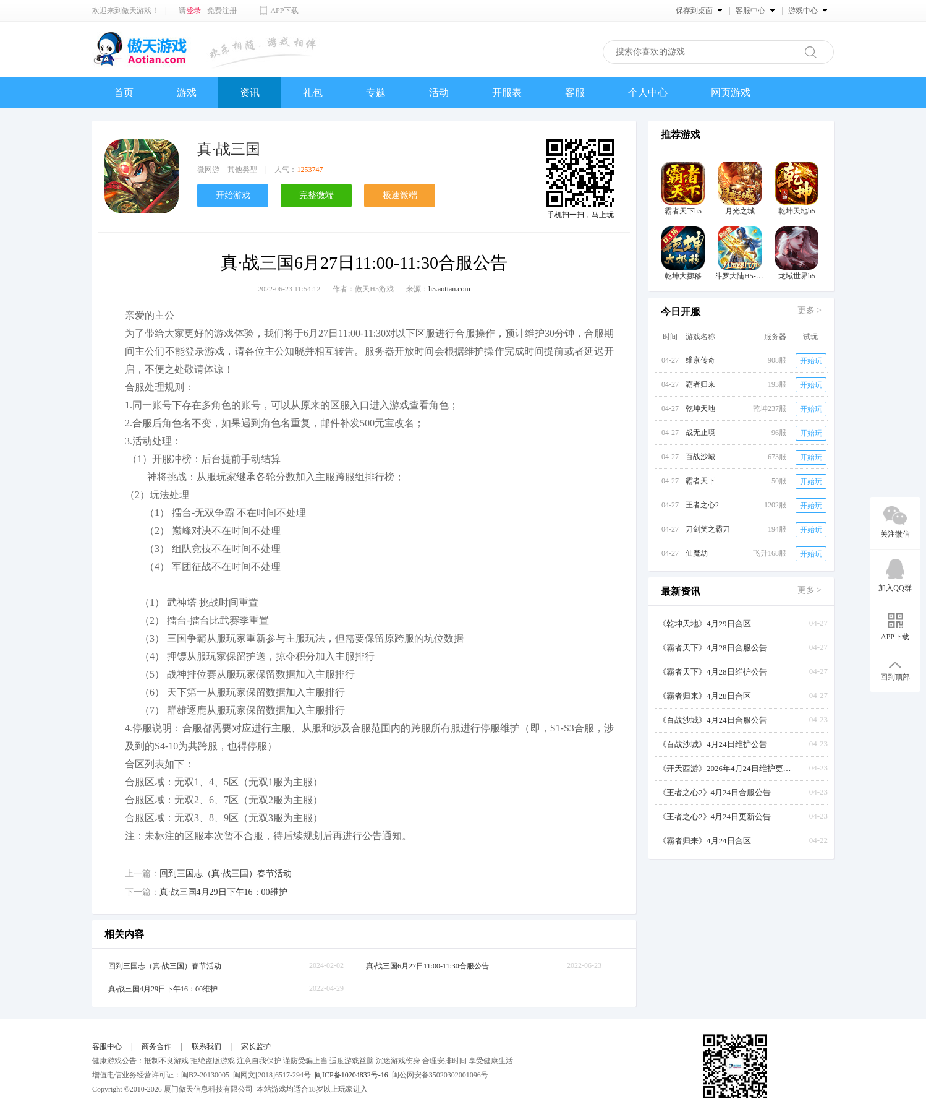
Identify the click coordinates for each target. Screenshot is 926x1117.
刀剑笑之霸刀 (708, 529)
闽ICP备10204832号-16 (351, 1075)
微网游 (208, 169)
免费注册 (222, 10)
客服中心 (107, 1046)
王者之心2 (702, 505)
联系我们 (206, 1046)
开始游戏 (233, 195)
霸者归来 (700, 384)
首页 (124, 92)
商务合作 (156, 1046)
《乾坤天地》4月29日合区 (704, 623)
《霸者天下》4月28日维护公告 (712, 671)
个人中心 (648, 92)
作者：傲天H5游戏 (363, 289)
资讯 (250, 92)
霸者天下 (700, 481)
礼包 (313, 92)
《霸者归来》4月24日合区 (704, 840)
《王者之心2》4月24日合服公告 (714, 792)
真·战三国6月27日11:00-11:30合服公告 (427, 966)
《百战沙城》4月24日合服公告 (712, 720)
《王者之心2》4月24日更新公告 (714, 816)
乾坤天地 (700, 408)
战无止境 (700, 432)
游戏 (187, 92)
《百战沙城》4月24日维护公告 (712, 744)
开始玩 (811, 360)
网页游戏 (730, 92)
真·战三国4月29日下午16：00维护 (223, 892)
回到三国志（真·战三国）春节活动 (225, 873)
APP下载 (284, 10)
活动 (439, 92)
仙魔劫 (697, 553)
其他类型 (242, 169)
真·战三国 (228, 149)
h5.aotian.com (449, 289)
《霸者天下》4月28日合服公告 (712, 647)
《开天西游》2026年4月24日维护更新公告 (726, 768)
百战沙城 (700, 456)
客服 (575, 92)
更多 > (809, 310)
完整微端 (316, 195)
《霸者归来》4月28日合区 (704, 696)
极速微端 (400, 195)
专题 (376, 92)
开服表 (507, 92)
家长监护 (256, 1046)
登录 (193, 10)
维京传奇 (700, 360)
